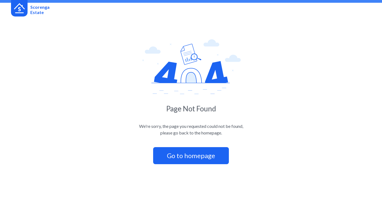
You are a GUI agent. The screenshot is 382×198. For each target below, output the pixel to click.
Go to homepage (191, 156)
